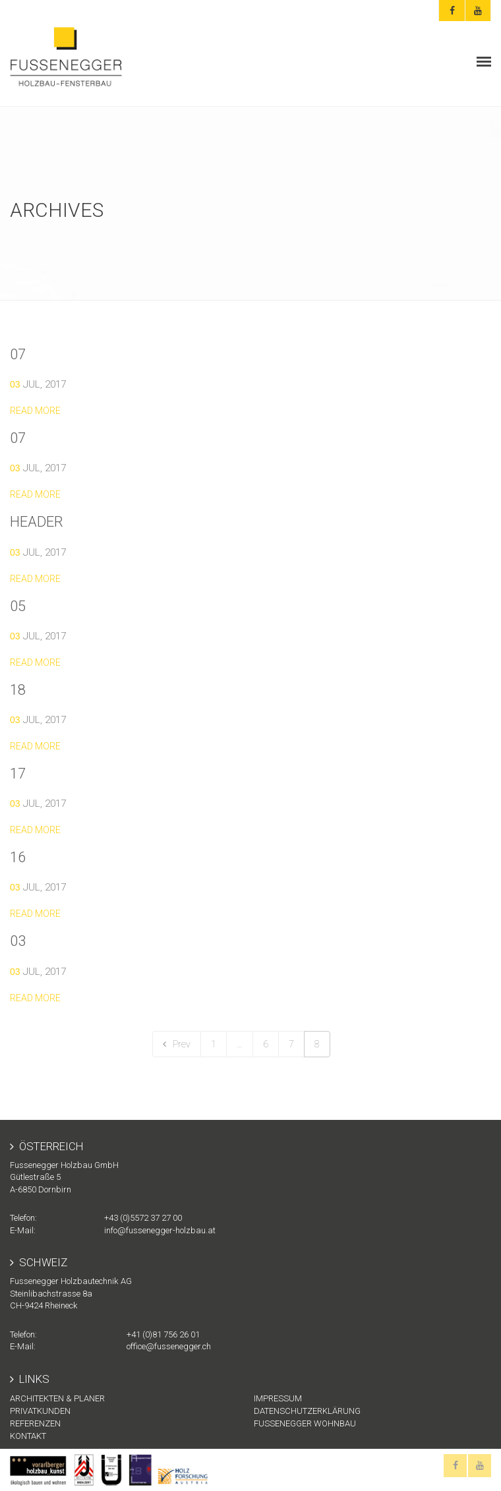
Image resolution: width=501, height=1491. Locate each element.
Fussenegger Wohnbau (305, 1423)
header (36, 521)
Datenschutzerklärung (307, 1411)
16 (18, 857)
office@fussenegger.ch (169, 1346)
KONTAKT (28, 1436)
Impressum (278, 1398)
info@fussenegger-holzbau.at (160, 1230)
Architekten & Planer (57, 1398)
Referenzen (35, 1423)
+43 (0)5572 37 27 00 (143, 1218)
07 (18, 354)
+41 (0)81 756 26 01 (163, 1334)
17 (18, 773)
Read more (35, 410)
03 (18, 941)
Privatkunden (40, 1411)
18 (18, 690)
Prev (177, 1044)
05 (18, 606)
